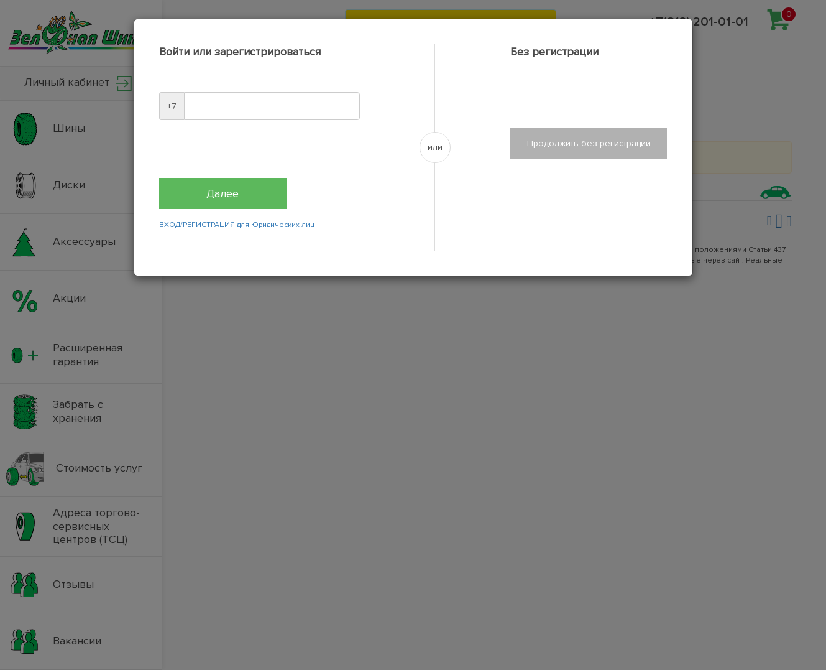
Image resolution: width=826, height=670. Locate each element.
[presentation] (253, 153)
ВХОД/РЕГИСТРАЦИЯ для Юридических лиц (236, 225)
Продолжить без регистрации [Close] (589, 143)
